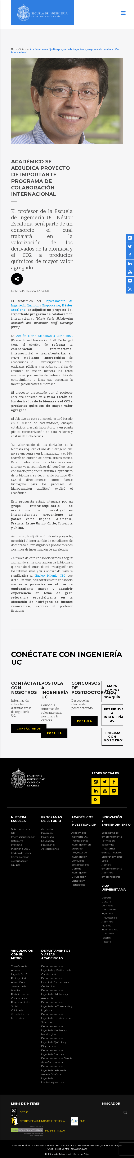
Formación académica (108, 842)
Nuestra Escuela (18, 819)
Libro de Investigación (79, 870)
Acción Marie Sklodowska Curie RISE (44, 336)
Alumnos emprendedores (111, 874)
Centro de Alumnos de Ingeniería (109, 909)
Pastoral (107, 941)
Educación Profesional (48, 842)
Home (14, 49)
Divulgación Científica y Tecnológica (78, 880)
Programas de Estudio (51, 819)
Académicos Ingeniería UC (79, 834)
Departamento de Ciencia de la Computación (56, 1060)
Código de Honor (21, 852)
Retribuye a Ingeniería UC (113, 715)
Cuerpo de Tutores (108, 935)
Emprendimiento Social (112, 858)
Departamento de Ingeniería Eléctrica (52, 1052)
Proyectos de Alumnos (109, 919)
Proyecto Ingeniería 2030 (20, 846)
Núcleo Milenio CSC (50, 575)
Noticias (23, 49)
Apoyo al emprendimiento (112, 866)
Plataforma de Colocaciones (19, 996)
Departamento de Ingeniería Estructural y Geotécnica (55, 982)
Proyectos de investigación (79, 854)
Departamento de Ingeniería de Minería (53, 1068)
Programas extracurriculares (112, 850)
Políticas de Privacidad (58, 1154)
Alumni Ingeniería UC (19, 972)
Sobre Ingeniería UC (21, 830)
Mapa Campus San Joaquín (112, 691)
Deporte (106, 897)
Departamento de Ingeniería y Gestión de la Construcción (56, 970)
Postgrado (47, 836)
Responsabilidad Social (21, 1004)
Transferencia (19, 966)
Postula (54, 733)
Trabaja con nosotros (113, 736)
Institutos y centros (52, 1082)
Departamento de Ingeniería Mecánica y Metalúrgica (54, 1030)
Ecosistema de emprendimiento (112, 834)
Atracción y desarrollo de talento (18, 986)
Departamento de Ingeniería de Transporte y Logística (56, 1006)
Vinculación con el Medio (22, 954)
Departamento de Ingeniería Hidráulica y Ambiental (54, 994)
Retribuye (17, 840)
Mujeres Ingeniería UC (110, 927)
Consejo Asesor (20, 856)
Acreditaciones (50, 848)
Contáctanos (29, 728)
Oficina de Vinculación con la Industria (20, 1014)
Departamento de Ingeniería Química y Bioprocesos (54, 1042)
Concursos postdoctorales (80, 862)
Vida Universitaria (114, 887)
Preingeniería (19, 978)
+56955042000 (79, 1148)
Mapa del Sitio (81, 1154)
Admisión (47, 828)
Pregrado (47, 832)
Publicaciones (79, 840)
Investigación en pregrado (81, 846)
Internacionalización (21, 836)
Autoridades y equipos (19, 862)
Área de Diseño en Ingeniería (52, 1076)
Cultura (106, 901)
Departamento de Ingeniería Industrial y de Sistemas (56, 1018)
